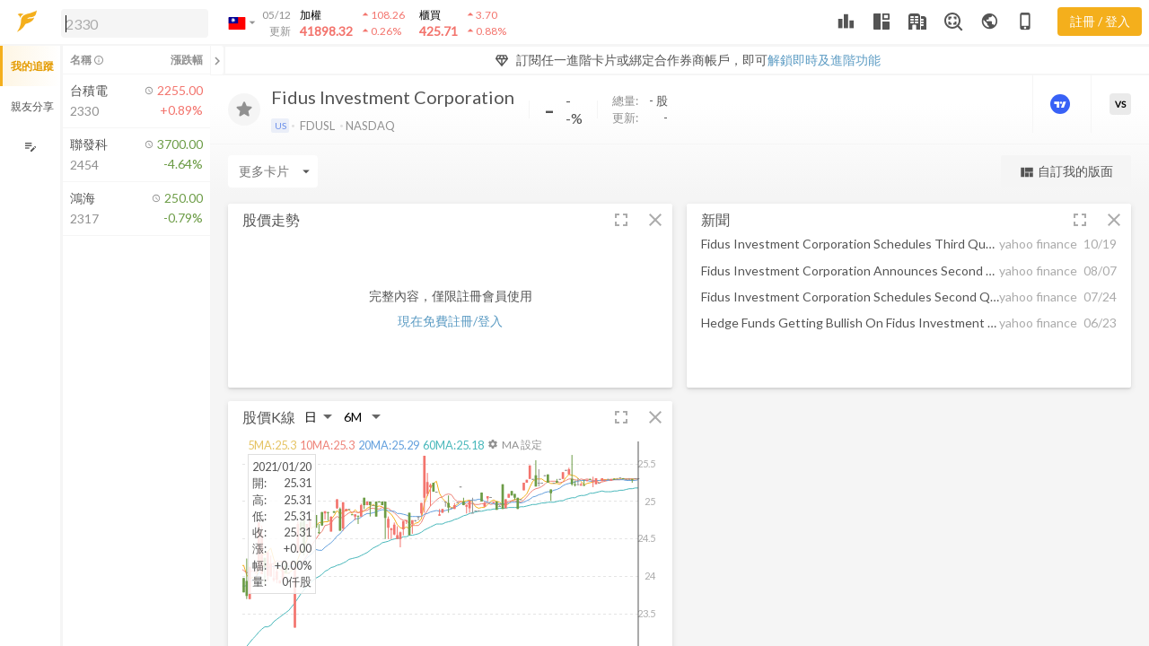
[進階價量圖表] (1062, 104)
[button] (131, 22)
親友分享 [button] (32, 106)
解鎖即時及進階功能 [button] (824, 59)
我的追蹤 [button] (32, 66)
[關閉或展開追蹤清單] (217, 60)
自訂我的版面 (1066, 171)
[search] (134, 23)
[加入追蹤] (244, 109)
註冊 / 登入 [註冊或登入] (1100, 21)
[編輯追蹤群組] (30, 147)
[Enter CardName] (273, 171)
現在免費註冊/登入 (450, 320)
